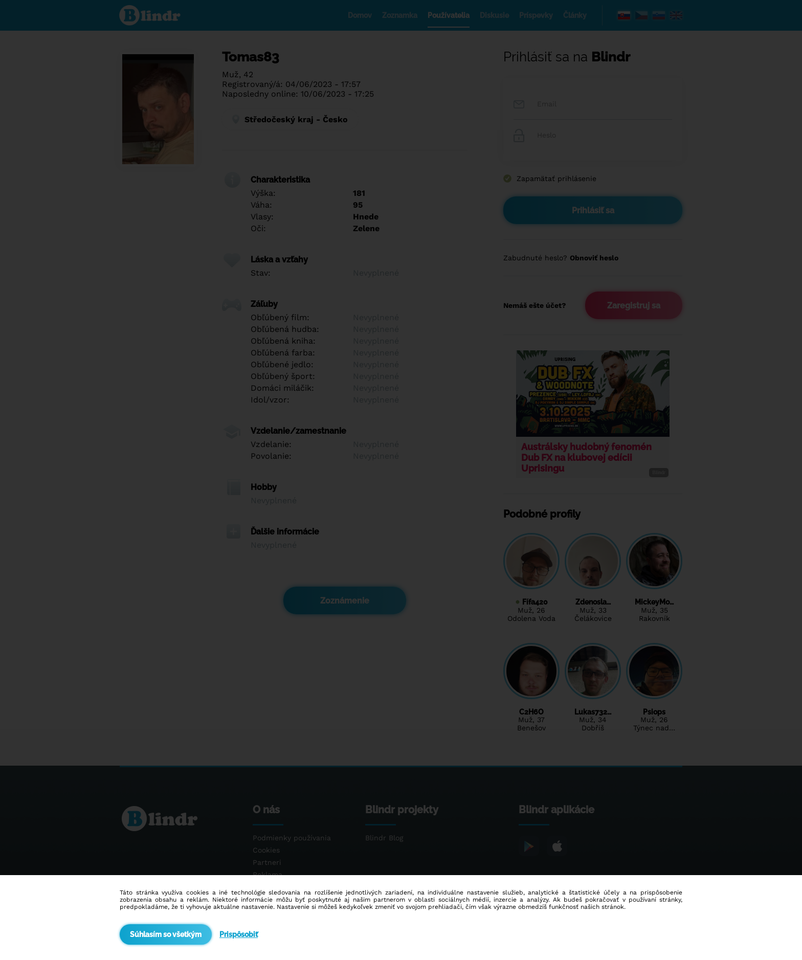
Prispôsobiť (238, 934)
